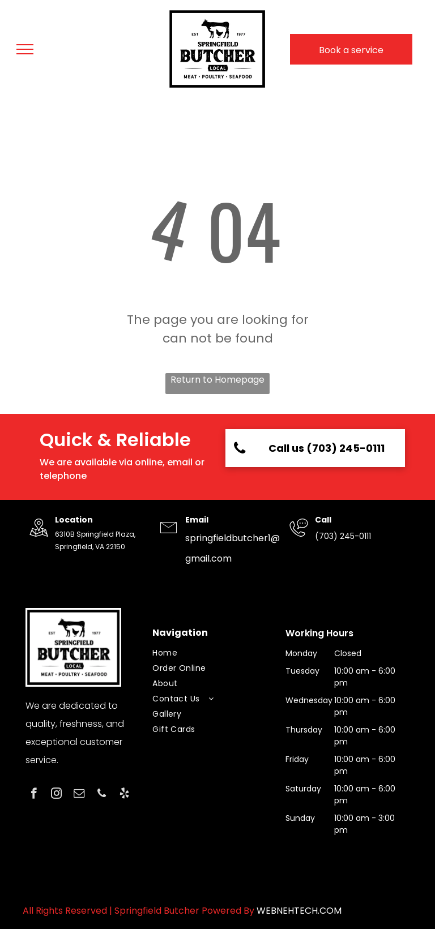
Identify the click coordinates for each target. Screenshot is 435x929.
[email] (79, 794)
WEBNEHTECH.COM (299, 910)
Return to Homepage (217, 379)
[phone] (101, 794)
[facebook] (33, 794)
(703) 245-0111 (343, 536)
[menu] (25, 49)
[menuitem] (213, 653)
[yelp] (124, 794)
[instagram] (56, 794)
